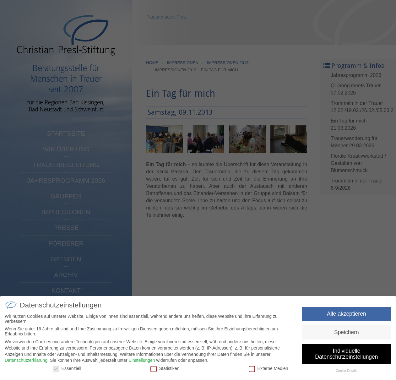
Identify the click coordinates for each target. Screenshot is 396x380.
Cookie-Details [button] (346, 376)
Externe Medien (268, 374)
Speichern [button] (346, 338)
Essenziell (67, 374)
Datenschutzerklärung (26, 365)
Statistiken (165, 374)
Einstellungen (142, 365)
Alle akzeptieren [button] (346, 319)
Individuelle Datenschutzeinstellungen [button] (346, 359)
